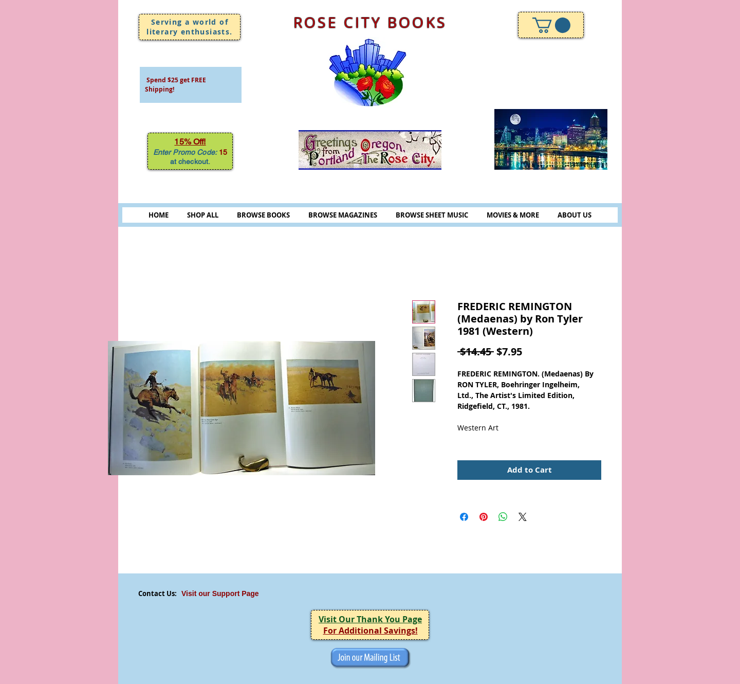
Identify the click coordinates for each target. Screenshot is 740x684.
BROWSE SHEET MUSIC (432, 215)
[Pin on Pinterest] (483, 517)
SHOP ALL (202, 215)
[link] (551, 25)
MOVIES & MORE (513, 215)
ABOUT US (574, 215)
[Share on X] (522, 517)
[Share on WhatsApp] (503, 517)
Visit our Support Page (220, 593)
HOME (159, 215)
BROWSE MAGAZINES (342, 215)
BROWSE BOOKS (263, 215)
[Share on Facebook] (464, 517)
